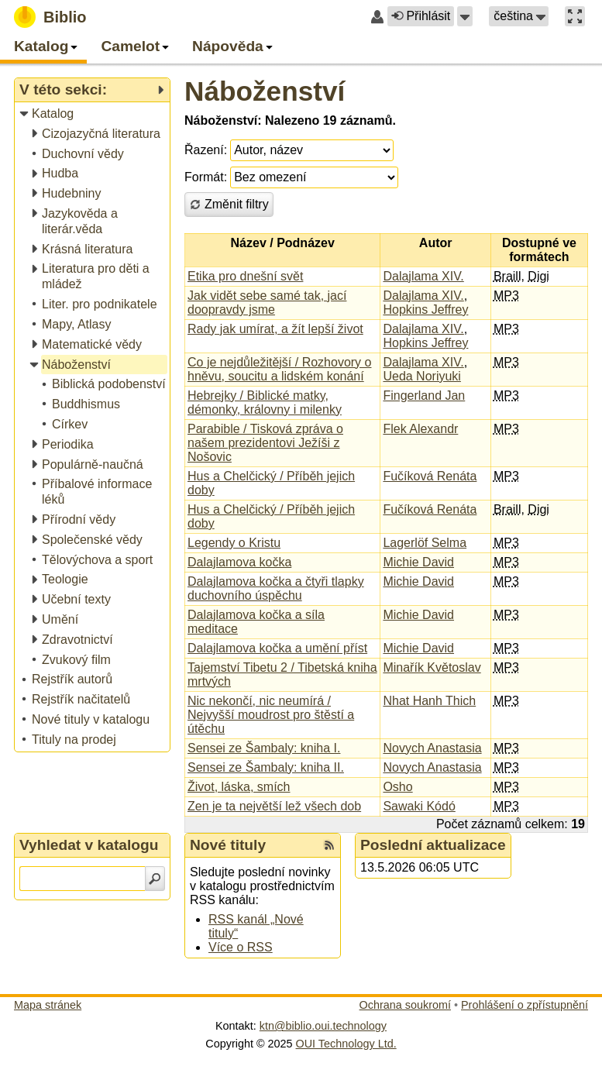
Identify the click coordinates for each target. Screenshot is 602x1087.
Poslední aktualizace (433, 845)
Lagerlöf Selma (424, 542)
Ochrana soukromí (405, 1005)
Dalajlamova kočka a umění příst (277, 648)
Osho (397, 786)
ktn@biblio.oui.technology (323, 1026)
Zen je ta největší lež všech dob (274, 806)
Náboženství (264, 91)
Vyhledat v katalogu (89, 845)
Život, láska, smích (238, 786)
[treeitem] (93, 114)
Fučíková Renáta (429, 476)
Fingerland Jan (424, 395)
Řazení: (205, 150)
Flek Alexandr (420, 428)
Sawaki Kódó (419, 806)
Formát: (205, 177)
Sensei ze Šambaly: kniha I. (263, 748)
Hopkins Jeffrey (425, 309)
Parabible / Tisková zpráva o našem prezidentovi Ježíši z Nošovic (265, 442)
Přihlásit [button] (420, 15)
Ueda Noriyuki (421, 376)
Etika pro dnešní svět (245, 276)
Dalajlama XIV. (423, 276)
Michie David (418, 562)
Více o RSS (240, 947)
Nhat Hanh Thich (429, 700)
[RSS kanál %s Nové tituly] (329, 845)
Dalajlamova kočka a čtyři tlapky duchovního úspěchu (275, 588)
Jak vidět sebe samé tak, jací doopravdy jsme (266, 302)
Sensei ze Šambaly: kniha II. (265, 767)
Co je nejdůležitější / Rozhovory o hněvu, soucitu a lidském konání (279, 369)
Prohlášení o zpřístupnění (524, 1005)
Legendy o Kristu (233, 542)
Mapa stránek (47, 1005)
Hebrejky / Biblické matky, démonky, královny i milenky (264, 402)
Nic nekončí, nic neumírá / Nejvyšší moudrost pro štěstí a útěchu (270, 714)
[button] (465, 16)
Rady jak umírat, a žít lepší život (275, 328)
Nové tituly (228, 845)
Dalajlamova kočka (239, 562)
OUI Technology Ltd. (346, 1043)
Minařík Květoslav (431, 667)
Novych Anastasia (432, 748)
